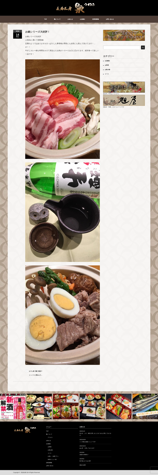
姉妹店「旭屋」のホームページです (124, 106)
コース (107, 74)
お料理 (107, 65)
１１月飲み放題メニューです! (88, 441)
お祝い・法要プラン (53, 456)
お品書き (82, 19)
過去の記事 (83, 465)
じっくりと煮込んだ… (35, 375)
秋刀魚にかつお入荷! (85, 461)
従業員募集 (95, 19)
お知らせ (70, 19)
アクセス (50, 437)
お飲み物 (107, 69)
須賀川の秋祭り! (84, 454)
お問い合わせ (110, 19)
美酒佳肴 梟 (24, 472)
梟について (57, 19)
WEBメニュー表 (52, 459)
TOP (45, 19)
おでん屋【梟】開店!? (35, 371)
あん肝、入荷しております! (87, 448)
